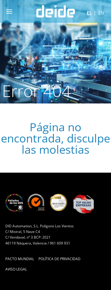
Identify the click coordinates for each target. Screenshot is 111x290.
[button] (9, 11)
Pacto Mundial (19, 258)
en (101, 13)
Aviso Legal (16, 269)
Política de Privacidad (59, 258)
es (89, 13)
